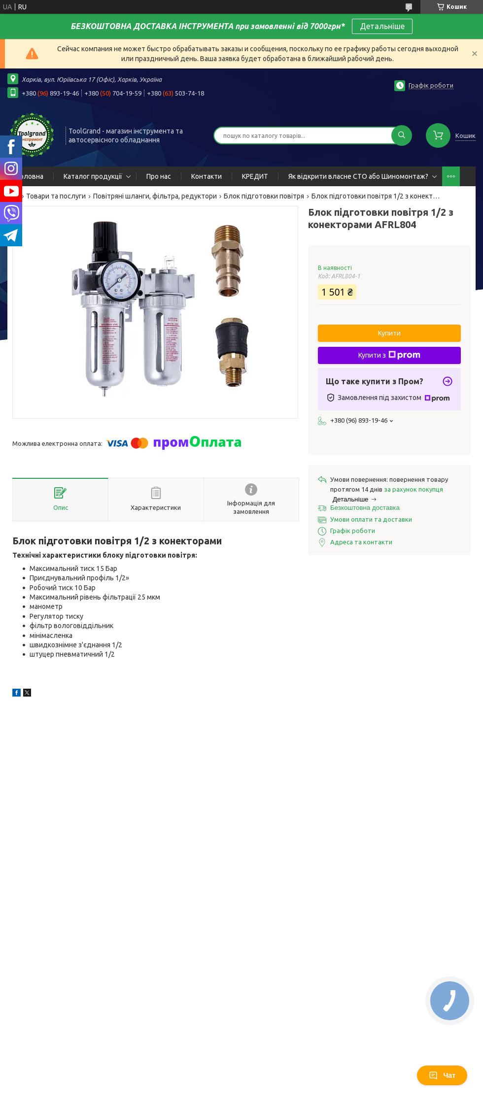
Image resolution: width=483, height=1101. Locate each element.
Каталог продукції (93, 176)
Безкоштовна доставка (365, 507)
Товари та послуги (56, 196)
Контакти (206, 176)
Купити (389, 333)
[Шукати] (401, 135)
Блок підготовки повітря (264, 196)
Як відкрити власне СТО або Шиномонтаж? (358, 176)
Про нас (158, 176)
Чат (442, 1075)
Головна (30, 176)
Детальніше (382, 26)
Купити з (389, 355)
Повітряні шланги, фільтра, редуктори (155, 196)
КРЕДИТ (255, 176)
